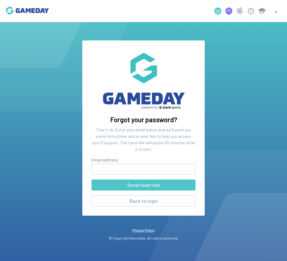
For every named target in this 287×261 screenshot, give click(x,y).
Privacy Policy (143, 230)
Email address (104, 159)
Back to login (143, 201)
